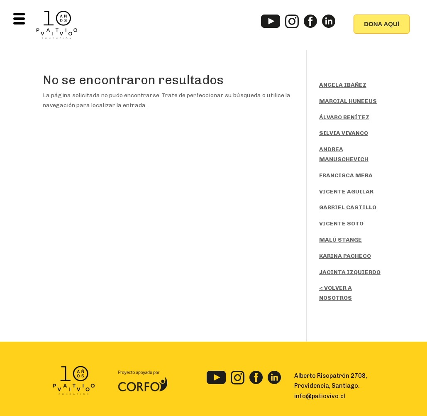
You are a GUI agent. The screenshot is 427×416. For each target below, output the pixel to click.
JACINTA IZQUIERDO (350, 272)
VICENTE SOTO (341, 223)
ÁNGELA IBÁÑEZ (342, 84)
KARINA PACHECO (345, 255)
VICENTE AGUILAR (346, 191)
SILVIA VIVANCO (343, 133)
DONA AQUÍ (381, 23)
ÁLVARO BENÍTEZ (344, 117)
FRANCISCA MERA (346, 175)
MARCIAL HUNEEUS (348, 101)
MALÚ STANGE (340, 239)
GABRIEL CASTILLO (347, 207)
